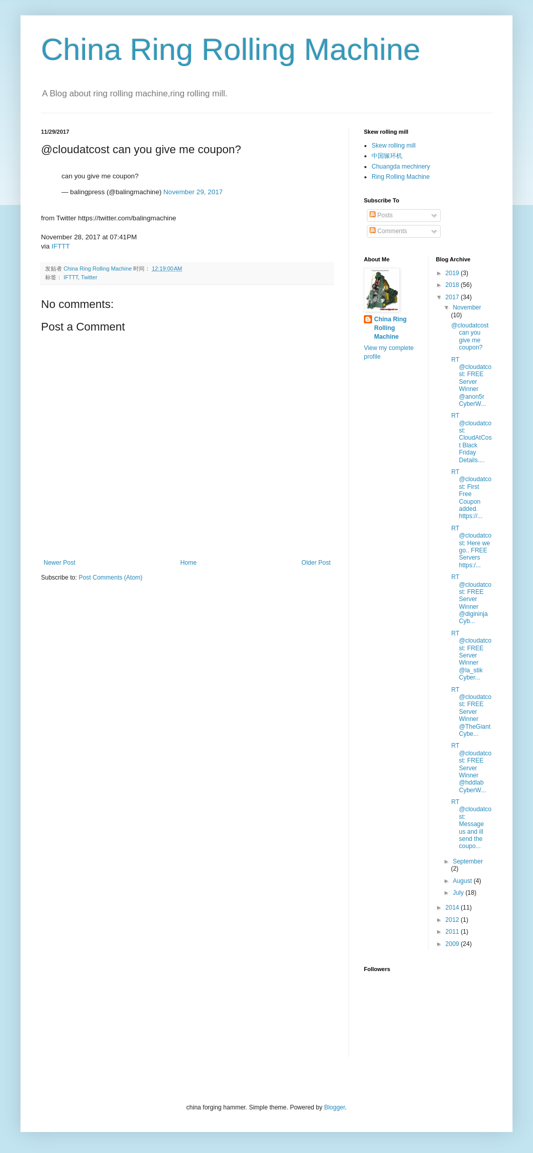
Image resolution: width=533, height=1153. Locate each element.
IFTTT (61, 246)
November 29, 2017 (193, 192)
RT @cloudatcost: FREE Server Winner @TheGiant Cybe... (471, 711)
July (459, 892)
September (468, 861)
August (463, 880)
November (467, 307)
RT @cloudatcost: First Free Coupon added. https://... (471, 494)
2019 (453, 273)
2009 (453, 944)
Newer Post (59, 562)
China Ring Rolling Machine (230, 49)
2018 (453, 285)
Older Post (316, 562)
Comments (388, 231)
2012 (453, 919)
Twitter (89, 277)
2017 (453, 297)
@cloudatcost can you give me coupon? (469, 336)
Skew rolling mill (394, 145)
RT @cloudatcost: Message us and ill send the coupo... (471, 824)
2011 (453, 931)
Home (188, 562)
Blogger (334, 1107)
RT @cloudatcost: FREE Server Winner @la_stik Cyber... (471, 655)
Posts (381, 215)
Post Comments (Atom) (110, 577)
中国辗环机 (387, 155)
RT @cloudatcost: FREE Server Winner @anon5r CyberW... (471, 381)
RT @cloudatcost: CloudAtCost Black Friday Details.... (471, 437)
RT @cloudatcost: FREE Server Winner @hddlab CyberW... (471, 767)
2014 (453, 907)
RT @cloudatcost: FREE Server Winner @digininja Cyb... (471, 599)
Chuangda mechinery (401, 166)
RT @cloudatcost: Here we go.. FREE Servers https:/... (471, 547)
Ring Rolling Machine (400, 176)
